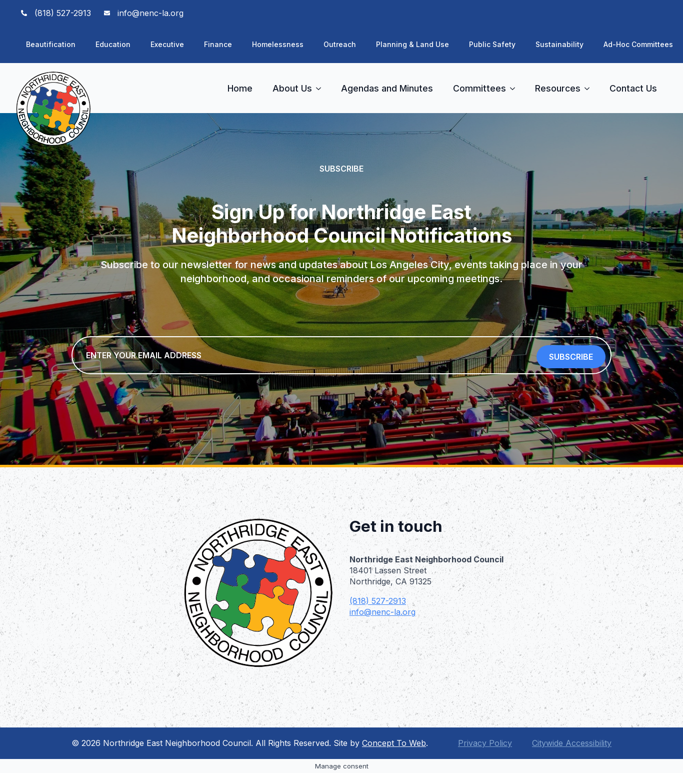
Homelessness (278, 44)
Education (113, 44)
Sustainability (560, 44)
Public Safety (492, 44)
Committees (479, 88)
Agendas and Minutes (387, 88)
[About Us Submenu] (321, 88)
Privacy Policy (485, 743)
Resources (557, 88)
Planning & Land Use (412, 44)
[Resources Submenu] (590, 88)
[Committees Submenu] (515, 88)
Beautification (51, 44)
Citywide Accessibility (572, 743)
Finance (218, 44)
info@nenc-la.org (383, 612)
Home (240, 88)
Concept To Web (394, 743)
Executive (167, 44)
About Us (292, 88)
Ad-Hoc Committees (638, 44)
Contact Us (633, 88)
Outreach (340, 44)
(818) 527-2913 (378, 601)
